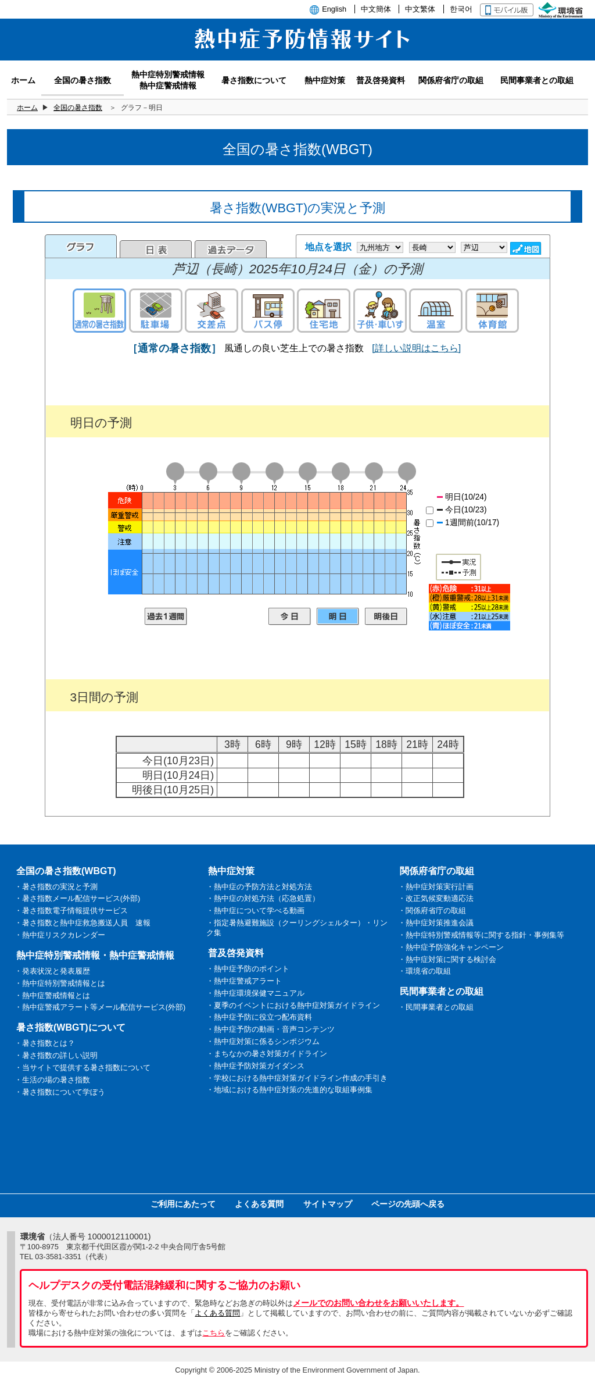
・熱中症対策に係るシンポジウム (263, 1041)
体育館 (492, 310)
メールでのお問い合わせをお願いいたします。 (378, 1302)
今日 (289, 616)
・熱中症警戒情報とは (52, 995)
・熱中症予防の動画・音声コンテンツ (270, 1029)
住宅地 (323, 310)
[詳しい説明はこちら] (416, 348)
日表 (156, 249)
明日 (338, 616)
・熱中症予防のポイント (247, 968)
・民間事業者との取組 (436, 1007)
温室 (436, 310)
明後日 (386, 616)
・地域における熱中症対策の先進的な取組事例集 (289, 1089)
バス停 (268, 310)
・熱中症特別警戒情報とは (60, 983)
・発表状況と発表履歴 (52, 971)
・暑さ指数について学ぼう (60, 1092)
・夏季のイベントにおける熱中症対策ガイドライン (293, 1005)
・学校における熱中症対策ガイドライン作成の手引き (297, 1078)
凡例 (469, 607)
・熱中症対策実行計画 (436, 886)
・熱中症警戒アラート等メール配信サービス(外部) (100, 1007)
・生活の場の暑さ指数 (52, 1079)
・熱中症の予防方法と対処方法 (259, 886)
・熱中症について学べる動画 (255, 910)
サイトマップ (327, 1204)
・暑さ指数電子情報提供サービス (71, 910)
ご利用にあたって (183, 1204)
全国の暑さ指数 (77, 108)
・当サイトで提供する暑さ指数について (82, 1067)
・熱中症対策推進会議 (436, 922)
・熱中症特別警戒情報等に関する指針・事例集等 (481, 935)
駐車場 (155, 310)
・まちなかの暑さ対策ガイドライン (266, 1053)
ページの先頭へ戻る (408, 1204)
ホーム (27, 108)
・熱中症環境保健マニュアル (255, 993)
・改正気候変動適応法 (436, 898)
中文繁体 (420, 9)
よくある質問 (259, 1204)
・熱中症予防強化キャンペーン (451, 947)
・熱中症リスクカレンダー (60, 935)
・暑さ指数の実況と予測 (56, 886)
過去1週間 (166, 616)
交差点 (211, 310)
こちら (213, 1332)
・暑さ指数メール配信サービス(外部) (78, 898)
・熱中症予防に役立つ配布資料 (259, 1017)
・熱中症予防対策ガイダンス (255, 1065)
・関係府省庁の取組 (432, 910)
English (334, 9)
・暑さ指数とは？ (45, 1043)
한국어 (461, 9)
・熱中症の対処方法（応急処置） (263, 898)
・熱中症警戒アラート (244, 981)
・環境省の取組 (424, 971)
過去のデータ (231, 249)
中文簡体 (376, 9)
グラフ (81, 246)
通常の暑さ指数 (99, 310)
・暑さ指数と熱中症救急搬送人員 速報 (82, 922)
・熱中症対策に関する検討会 (447, 959)
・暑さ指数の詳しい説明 (56, 1055)
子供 (380, 310)
